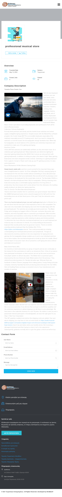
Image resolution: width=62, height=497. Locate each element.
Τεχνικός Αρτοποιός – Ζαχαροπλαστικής (14, 459)
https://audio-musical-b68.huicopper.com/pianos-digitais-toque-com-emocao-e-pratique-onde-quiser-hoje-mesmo (29, 323)
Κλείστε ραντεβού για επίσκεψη (16, 397)
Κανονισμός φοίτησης (8, 451)
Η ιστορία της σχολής (8, 448)
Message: (7, 362)
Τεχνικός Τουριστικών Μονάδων (11, 456)
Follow (22, 53)
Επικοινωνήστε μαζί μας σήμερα (16, 403)
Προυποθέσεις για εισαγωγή (10, 443)
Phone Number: (8, 354)
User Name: (7, 339)
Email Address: (8, 347)
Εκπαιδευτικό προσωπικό (9, 445)
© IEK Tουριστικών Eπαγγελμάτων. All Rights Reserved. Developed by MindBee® (27, 491)
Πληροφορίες (10, 410)
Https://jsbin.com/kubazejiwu (13, 229)
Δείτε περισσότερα (11, 433)
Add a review (11, 53)
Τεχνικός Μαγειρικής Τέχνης (10, 461)
